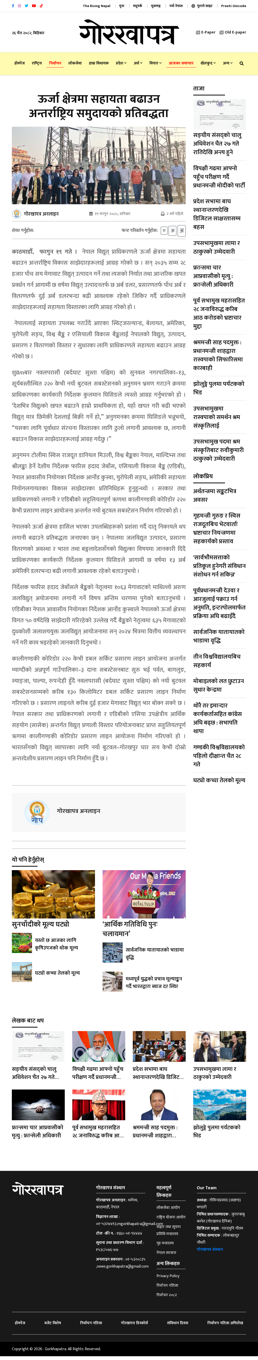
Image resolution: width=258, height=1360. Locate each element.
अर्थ (138, 63)
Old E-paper (232, 32)
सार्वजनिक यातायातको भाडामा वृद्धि (155, 957)
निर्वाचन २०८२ (166, 1299)
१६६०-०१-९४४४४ (129, 1237)
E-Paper (205, 32)
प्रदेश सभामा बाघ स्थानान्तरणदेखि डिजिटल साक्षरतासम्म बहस (217, 214)
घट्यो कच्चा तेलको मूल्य (57, 977)
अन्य (228, 63)
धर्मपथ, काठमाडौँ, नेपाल (117, 1207)
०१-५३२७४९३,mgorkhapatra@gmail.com (129, 1227)
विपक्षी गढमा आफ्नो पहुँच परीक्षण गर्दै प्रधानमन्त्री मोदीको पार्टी (219, 177)
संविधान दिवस (177, 1326)
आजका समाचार (181, 63)
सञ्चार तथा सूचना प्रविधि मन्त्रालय (168, 1234)
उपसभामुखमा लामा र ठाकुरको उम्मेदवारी (216, 247)
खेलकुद (208, 63)
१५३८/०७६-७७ (107, 1253)
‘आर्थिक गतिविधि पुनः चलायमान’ (130, 933)
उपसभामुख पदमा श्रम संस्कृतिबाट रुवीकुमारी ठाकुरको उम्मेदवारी (218, 450)
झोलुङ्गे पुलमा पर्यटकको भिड (218, 388)
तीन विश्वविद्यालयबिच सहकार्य (217, 661)
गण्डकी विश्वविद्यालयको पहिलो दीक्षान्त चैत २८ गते (219, 756)
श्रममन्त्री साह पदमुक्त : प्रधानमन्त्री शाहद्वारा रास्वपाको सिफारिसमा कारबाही (218, 355)
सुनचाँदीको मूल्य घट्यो (40, 928)
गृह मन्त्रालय (165, 1247)
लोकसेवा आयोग (168, 1211)
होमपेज (19, 63)
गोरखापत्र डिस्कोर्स (134, 1326)
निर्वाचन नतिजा (167, 1289)
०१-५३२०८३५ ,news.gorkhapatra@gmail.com (122, 1267)
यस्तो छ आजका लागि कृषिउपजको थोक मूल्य (56, 948)
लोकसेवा (75, 63)
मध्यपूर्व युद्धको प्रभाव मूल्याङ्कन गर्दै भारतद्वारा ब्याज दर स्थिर (154, 986)
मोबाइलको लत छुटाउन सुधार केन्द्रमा (218, 685)
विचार (155, 63)
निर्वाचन (55, 63)
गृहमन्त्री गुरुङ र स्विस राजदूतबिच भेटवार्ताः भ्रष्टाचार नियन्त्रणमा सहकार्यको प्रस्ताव (216, 529)
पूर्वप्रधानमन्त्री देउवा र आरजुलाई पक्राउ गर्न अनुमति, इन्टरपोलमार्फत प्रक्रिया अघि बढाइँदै (219, 603)
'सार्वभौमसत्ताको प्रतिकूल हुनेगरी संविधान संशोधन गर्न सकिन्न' (219, 566)
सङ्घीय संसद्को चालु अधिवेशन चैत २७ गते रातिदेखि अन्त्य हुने (217, 143)
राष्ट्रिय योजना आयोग (170, 1221)
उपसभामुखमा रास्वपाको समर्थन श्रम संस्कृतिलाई (216, 417)
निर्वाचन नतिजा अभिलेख (225, 1326)
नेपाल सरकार (166, 1256)
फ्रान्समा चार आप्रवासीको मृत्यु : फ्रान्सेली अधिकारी (213, 276)
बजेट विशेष (52, 1326)
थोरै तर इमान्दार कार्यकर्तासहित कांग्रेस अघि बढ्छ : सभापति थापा (217, 718)
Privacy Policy (167, 1279)
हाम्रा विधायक (99, 63)
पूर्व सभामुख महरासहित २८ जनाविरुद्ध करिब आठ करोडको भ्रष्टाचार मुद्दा (219, 313)
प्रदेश (121, 63)
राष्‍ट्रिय (37, 63)
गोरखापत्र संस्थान (210, 1253)
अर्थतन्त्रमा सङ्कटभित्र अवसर (214, 495)
